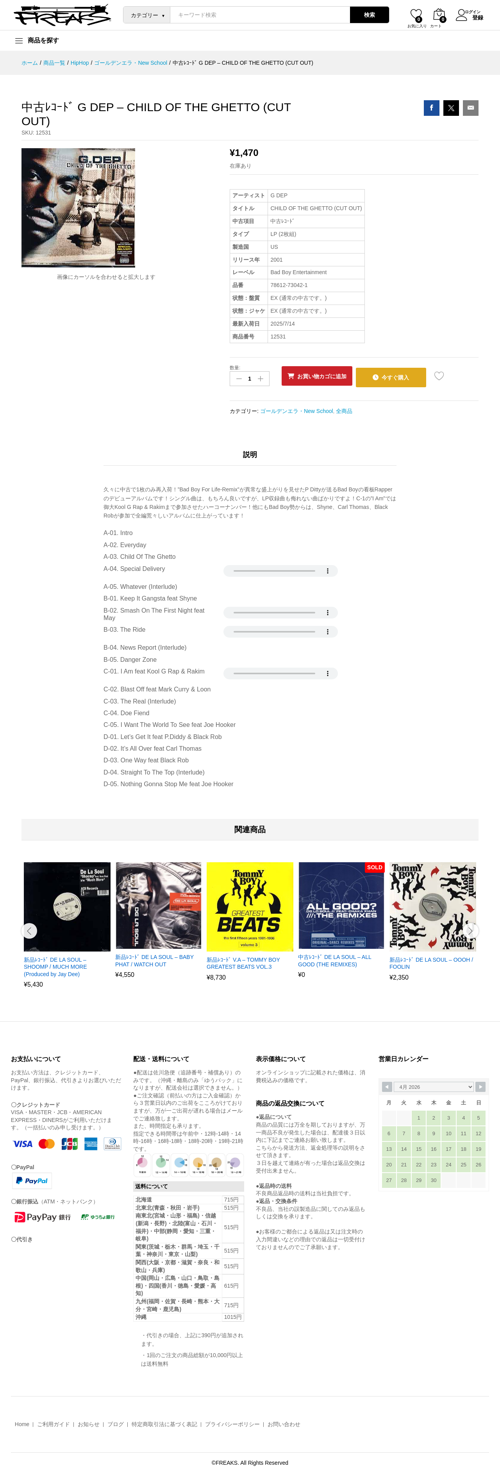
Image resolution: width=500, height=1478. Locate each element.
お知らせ (89, 1422)
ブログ (115, 1422)
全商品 (344, 408)
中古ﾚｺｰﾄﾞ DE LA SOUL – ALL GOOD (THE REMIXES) (334, 958)
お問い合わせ (284, 1422)
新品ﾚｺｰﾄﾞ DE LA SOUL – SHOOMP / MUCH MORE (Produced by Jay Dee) (55, 964)
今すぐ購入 (406, 376)
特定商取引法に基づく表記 (164, 1422)
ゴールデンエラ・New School (296, 408)
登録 (473, 17)
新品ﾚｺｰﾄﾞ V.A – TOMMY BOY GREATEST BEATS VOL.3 (243, 961)
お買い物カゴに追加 (325, 376)
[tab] (250, 455)
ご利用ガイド (53, 1422)
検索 (364, 15)
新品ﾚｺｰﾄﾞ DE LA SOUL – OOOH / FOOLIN (431, 961)
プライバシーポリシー (232, 1422)
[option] (67, 927)
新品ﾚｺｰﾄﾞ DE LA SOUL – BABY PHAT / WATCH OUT (154, 958)
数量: (235, 367)
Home (22, 1422)
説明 (250, 452)
